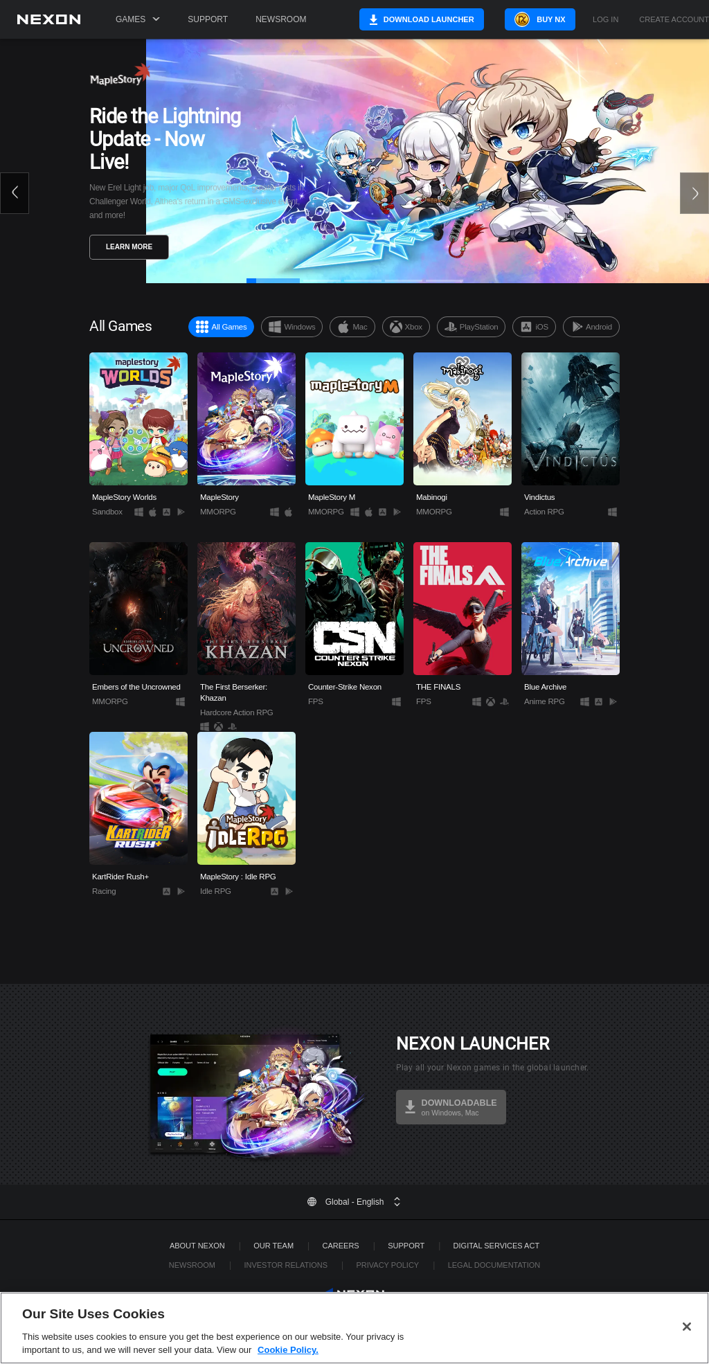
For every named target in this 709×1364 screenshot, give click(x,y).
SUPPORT (406, 1245)
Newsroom (280, 19)
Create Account (674, 20)
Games (138, 19)
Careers (341, 1245)
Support (208, 19)
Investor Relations (285, 1265)
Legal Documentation (494, 1265)
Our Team (273, 1245)
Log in (605, 20)
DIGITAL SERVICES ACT (497, 1245)
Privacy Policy (387, 1265)
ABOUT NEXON (197, 1245)
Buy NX (548, 19)
